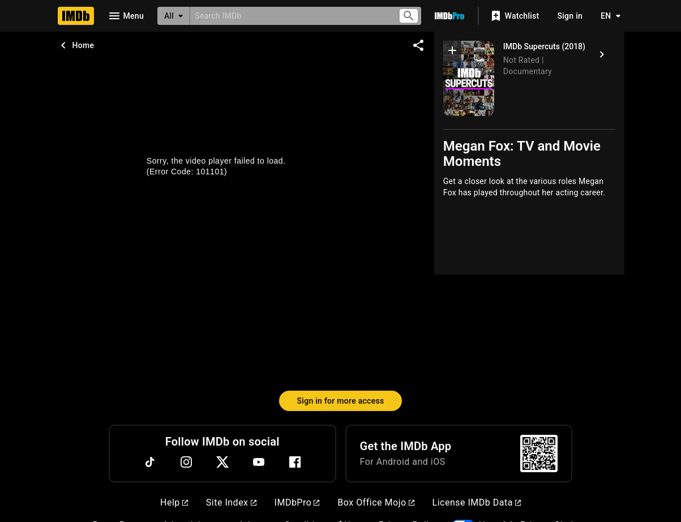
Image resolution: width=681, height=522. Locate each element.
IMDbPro (297, 502)
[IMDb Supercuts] (468, 78)
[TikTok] (150, 462)
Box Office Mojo (375, 502)
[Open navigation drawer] (125, 16)
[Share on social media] (418, 45)
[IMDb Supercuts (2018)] (601, 54)
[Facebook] (295, 462)
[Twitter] (222, 462)
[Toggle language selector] (607, 16)
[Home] (76, 16)
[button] (452, 53)
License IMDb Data (476, 502)
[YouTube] (258, 462)
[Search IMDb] (289, 15)
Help (174, 502)
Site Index (231, 502)
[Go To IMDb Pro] (449, 16)
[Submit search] (409, 16)
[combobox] (289, 15)
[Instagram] (186, 462)
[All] (173, 16)
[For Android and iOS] (538, 453)
